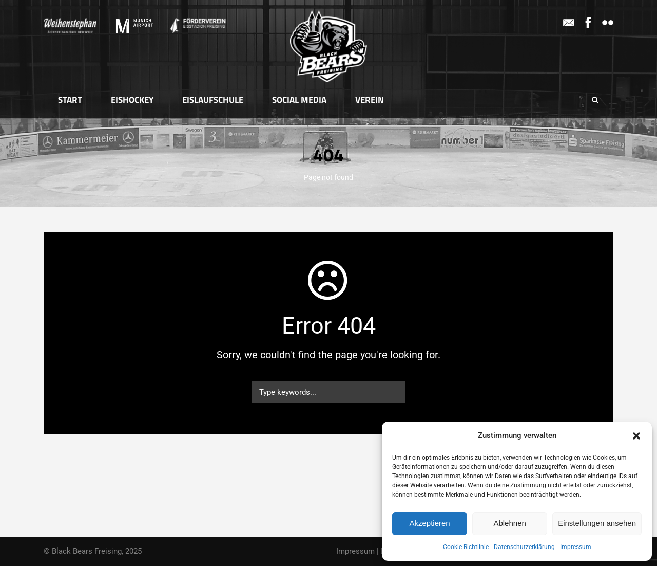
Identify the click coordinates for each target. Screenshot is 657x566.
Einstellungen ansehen (597, 523)
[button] (636, 436)
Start (70, 99)
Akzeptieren (429, 523)
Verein (369, 99)
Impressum (575, 547)
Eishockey (132, 99)
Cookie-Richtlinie (466, 547)
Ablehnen (509, 523)
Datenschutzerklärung (524, 547)
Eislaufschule (212, 99)
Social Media (299, 99)
